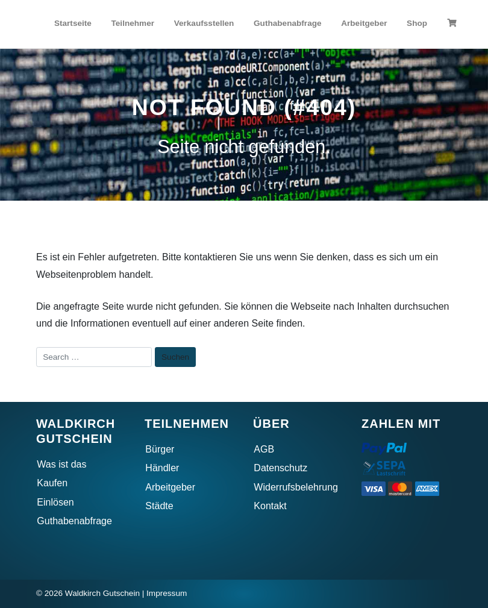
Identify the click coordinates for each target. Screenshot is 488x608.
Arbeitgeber (364, 23)
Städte (159, 506)
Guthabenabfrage (288, 23)
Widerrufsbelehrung (296, 487)
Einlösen (55, 502)
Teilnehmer (133, 23)
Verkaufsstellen (204, 23)
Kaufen (52, 483)
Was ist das (61, 464)
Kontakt (270, 506)
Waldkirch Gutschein (102, 593)
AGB (264, 449)
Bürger (159, 449)
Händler (162, 468)
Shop (417, 23)
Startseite (73, 23)
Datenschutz (280, 468)
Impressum (166, 593)
